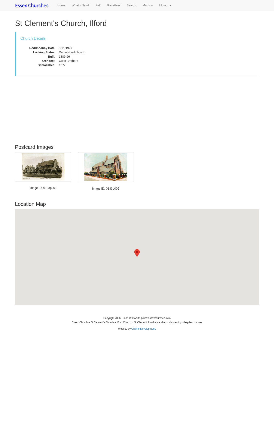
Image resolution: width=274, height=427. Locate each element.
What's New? (80, 5)
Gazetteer (113, 5)
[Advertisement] (137, 110)
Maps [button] (148, 5)
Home (61, 5)
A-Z (98, 5)
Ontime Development (143, 328)
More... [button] (165, 5)
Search (131, 5)
